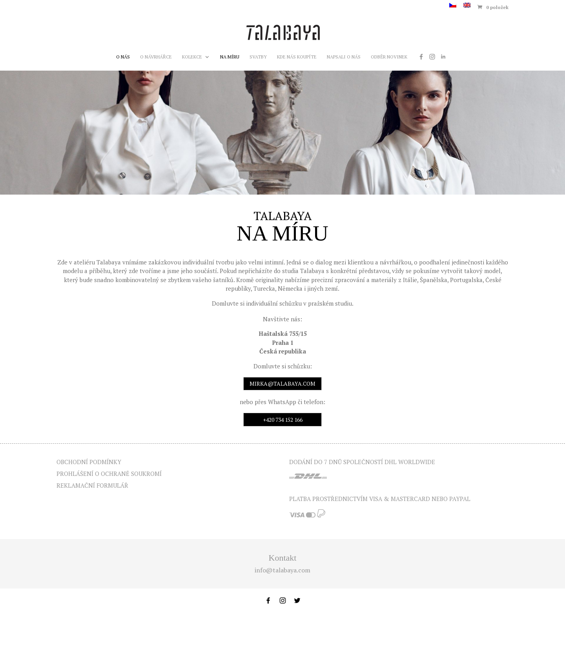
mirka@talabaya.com (282, 383)
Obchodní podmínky (88, 462)
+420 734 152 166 (283, 419)
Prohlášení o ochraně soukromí (109, 473)
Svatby (258, 57)
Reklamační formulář (92, 485)
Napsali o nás (344, 57)
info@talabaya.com (282, 570)
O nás (123, 57)
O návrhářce (156, 57)
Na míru (229, 57)
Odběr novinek (389, 57)
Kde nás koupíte (297, 57)
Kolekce (192, 57)
